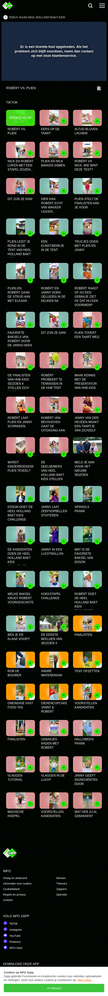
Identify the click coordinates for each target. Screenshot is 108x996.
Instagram (12, 929)
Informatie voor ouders (17, 883)
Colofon (8, 900)
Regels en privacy (14, 894)
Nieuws (61, 878)
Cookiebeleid (11, 889)
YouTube (12, 935)
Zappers (61, 889)
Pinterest (12, 941)
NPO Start (12, 947)
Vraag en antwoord (15, 878)
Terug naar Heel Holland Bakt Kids (37, 17)
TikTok (10, 923)
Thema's (61, 883)
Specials (61, 894)
